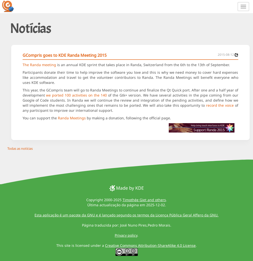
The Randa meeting (39, 64)
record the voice (220, 105)
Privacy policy (126, 235)
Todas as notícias (20, 148)
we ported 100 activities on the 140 (76, 95)
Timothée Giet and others (144, 199)
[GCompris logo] (11, 6)
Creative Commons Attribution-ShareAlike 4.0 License (150, 245)
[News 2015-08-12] (236, 54)
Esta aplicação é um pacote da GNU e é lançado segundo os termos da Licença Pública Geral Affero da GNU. (126, 215)
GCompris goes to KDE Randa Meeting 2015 (65, 55)
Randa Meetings (72, 118)
